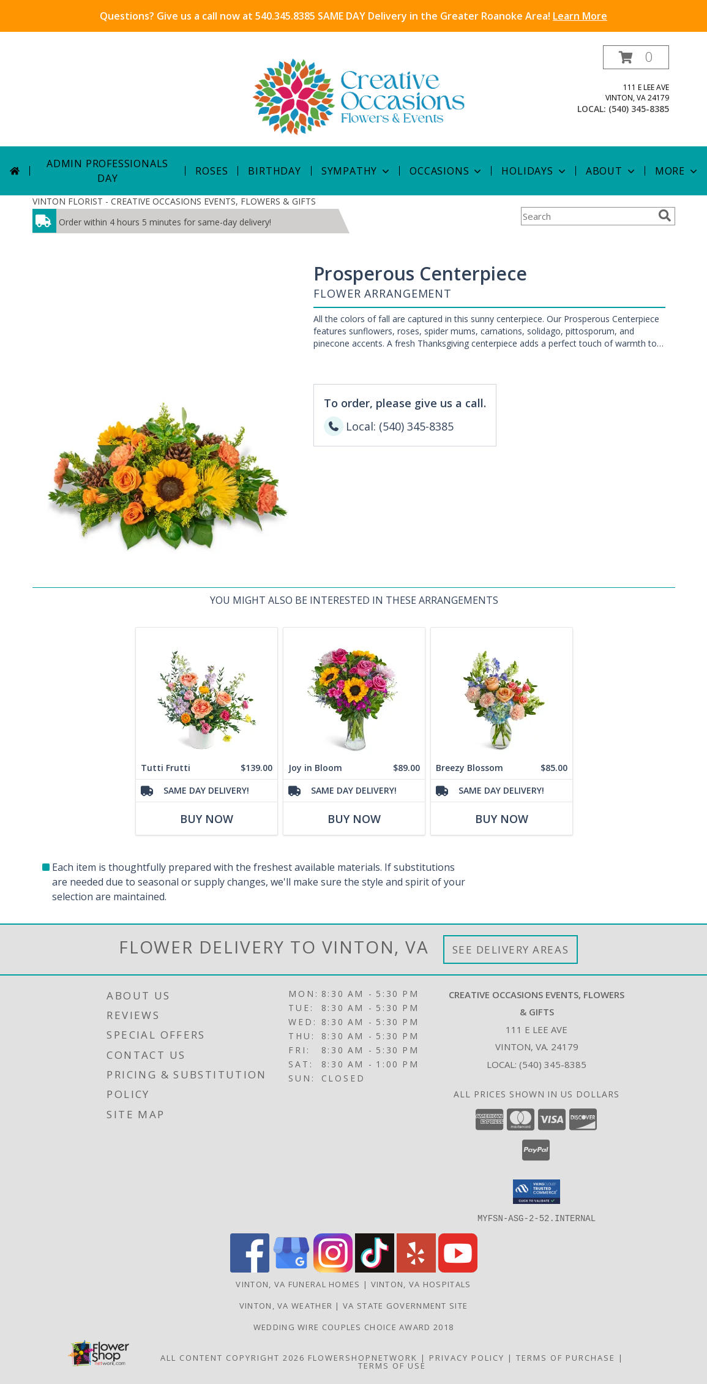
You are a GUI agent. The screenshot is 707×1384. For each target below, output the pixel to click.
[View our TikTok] (374, 1268)
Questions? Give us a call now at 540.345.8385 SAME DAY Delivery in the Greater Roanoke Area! (353, 16)
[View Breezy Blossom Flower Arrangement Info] (501, 692)
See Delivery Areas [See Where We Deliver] (510, 949)
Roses (211, 171)
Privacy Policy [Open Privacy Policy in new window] (466, 1357)
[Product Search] (587, 216)
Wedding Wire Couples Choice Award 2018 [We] (353, 1326)
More (677, 171)
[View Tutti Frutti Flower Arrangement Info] (206, 692)
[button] (636, 57)
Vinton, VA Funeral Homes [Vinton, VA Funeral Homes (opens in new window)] (298, 1283)
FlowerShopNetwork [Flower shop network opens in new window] (362, 1357)
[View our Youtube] (457, 1268)
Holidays (534, 171)
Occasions (447, 171)
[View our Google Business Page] (291, 1268)
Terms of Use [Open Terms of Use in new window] (392, 1365)
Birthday (274, 171)
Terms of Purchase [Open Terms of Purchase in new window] (565, 1357)
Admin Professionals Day (107, 171)
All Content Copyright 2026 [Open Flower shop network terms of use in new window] (232, 1357)
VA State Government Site (405, 1305)
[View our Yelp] (416, 1268)
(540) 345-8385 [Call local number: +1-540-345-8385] (638, 109)
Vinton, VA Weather (285, 1305)
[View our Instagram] (333, 1268)
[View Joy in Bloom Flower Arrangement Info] (353, 692)
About (611, 171)
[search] (665, 215)
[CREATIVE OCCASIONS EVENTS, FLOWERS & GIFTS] (358, 96)
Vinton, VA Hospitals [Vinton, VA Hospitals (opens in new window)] (421, 1283)
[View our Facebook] (249, 1268)
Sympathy (356, 171)
